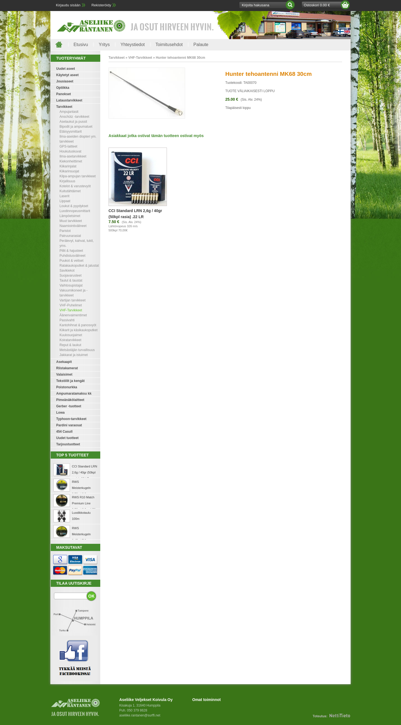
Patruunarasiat (70, 236)
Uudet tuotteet (67, 438)
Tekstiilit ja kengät (70, 381)
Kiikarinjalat (67, 166)
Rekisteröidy (101, 5)
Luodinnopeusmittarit (74, 211)
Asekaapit (64, 362)
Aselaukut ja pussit (73, 122)
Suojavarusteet (70, 275)
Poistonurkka (66, 387)
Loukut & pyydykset (73, 206)
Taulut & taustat (70, 280)
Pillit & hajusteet (71, 251)
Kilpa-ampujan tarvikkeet (77, 176)
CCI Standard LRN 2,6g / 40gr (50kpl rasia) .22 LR (84, 472)
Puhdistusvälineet (72, 256)
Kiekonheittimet (70, 161)
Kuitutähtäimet (70, 191)
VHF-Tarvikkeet (70, 310)
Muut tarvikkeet (70, 221)
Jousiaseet (64, 81)
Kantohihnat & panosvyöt (77, 325)
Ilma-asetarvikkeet (72, 156)
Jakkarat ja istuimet (73, 355)
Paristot (65, 231)
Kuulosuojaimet (70, 335)
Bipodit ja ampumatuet (75, 127)
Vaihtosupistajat (71, 285)
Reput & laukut (70, 345)
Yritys (104, 44)
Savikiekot (67, 270)
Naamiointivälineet (72, 226)
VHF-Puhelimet (70, 305)
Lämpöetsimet (69, 216)
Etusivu (81, 44)
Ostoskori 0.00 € (317, 5)
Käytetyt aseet (67, 75)
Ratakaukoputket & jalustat (79, 265)
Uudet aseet (65, 69)
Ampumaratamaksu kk (73, 393)
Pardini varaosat (69, 425)
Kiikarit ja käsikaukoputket (78, 330)
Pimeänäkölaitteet (70, 400)
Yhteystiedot (132, 44)
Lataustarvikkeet (69, 100)
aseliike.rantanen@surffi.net (139, 715)
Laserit (64, 196)
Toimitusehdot (169, 44)
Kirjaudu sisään (68, 5)
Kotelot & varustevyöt (75, 186)
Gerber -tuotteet (68, 406)
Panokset (63, 94)
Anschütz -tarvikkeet (74, 117)
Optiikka (62, 88)
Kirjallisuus (67, 181)
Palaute (200, 44)
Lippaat (64, 201)
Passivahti (67, 320)
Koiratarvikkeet (70, 340)
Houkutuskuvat (70, 151)
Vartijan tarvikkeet (72, 300)
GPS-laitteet (68, 146)
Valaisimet (64, 374)
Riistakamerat (67, 368)
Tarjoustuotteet (68, 444)
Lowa (60, 412)
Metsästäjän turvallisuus (77, 350)
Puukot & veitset (71, 261)
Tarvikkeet (64, 107)
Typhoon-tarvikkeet (71, 419)
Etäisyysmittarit (70, 131)
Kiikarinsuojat (69, 171)
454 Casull (64, 432)
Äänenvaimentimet (73, 315)
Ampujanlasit (68, 112)
